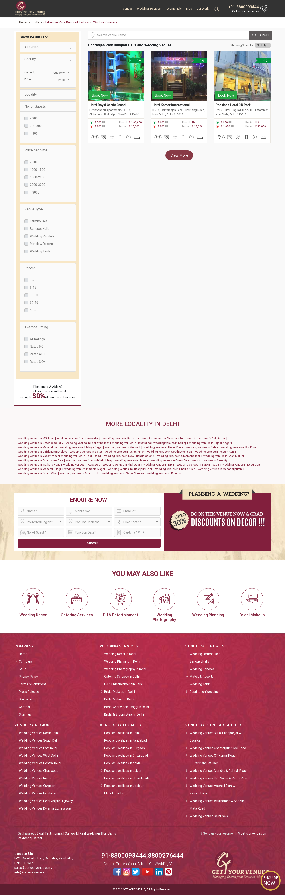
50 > (33, 310)
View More (179, 155)
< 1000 (34, 162)
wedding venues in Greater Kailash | (180, 456)
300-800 (36, 126)
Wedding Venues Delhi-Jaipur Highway (46, 801)
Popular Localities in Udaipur (124, 786)
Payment (24, 838)
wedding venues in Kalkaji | (171, 443)
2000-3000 (37, 185)
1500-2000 (37, 177)
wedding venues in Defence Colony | (42, 443)
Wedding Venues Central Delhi (40, 763)
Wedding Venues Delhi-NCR (209, 816)
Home (23, 654)
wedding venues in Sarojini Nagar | (199, 464)
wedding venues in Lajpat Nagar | (211, 443)
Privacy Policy (28, 676)
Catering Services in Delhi (122, 676)
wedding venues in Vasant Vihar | (39, 456)
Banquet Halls (39, 228)
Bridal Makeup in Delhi (119, 691)
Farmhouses (38, 221)
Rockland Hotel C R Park (233, 105)
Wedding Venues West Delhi (38, 755)
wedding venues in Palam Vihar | (39, 473)
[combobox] (59, 72)
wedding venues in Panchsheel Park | (42, 460)
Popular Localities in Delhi (122, 733)
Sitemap (25, 714)
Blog (189, 8)
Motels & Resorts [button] (202, 676)
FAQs (22, 669)
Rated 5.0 (36, 346)
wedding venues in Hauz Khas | (132, 443)
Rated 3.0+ (37, 361)
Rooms (47, 268)
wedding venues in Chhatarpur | (207, 438)
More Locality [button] (113, 793)
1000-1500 (37, 169)
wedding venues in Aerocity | (211, 460)
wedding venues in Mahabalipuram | (221, 469)
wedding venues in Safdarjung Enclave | (44, 451)
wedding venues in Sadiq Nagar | (86, 469)
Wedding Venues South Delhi (39, 740)
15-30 (34, 295)
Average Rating (47, 327)
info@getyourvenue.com (31, 872)
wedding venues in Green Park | (171, 460)
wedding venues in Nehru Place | (164, 447)
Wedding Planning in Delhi (122, 661)
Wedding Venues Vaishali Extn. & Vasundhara (212, 789)
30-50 (34, 302)
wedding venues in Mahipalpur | (39, 447)
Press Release (29, 691)
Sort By (47, 59)
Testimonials (173, 8)
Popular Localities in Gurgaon (124, 748)
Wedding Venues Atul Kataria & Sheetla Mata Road (217, 804)
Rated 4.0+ (37, 354)
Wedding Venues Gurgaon (37, 786)
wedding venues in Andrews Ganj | (80, 438)
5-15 (33, 287)
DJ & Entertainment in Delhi (123, 684)
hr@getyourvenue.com (251, 833)
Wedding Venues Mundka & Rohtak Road (218, 770)
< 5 (32, 280)
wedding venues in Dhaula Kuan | (176, 469)
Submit (92, 543)
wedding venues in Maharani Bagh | (41, 469)
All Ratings (37, 339)
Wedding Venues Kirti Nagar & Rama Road (219, 778)
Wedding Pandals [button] (202, 669)
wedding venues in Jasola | (133, 460)
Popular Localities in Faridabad (125, 740)
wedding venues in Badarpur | (122, 438)
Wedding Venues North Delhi (39, 733)
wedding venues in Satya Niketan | (124, 473)
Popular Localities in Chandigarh (126, 778)
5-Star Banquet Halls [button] (204, 763)
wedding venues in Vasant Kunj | (216, 451)
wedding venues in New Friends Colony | (130, 456)
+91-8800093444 (243, 6)
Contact (24, 707)
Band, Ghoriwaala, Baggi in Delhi (126, 707)
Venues (127, 8)
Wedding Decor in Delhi (120, 654)
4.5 (264, 60)
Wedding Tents (40, 251)
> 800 (34, 133)
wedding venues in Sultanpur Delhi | (131, 469)
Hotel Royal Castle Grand (107, 105)
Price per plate (47, 150)
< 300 (34, 118)
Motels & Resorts (42, 244)
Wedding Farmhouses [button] (205, 654)
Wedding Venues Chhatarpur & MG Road (218, 748)
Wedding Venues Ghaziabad (38, 770)
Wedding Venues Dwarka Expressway (45, 808)
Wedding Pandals (42, 236)
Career (37, 838)
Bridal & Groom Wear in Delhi (124, 714)
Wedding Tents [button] (200, 684)
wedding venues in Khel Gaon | (123, 464)
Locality (47, 94)
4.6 (138, 60)
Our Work (203, 8)
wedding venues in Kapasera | (83, 464)
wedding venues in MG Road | (37, 438)
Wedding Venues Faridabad (38, 793)
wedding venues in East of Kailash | (89, 443)
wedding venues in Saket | (87, 451)
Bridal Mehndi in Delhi (119, 699)
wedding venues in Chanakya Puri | (164, 438)
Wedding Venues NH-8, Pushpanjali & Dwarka (215, 736)
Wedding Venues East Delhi (38, 748)
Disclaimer (26, 699)
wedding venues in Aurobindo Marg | (90, 460)
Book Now (100, 95)
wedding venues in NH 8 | (160, 464)
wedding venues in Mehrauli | (124, 447)
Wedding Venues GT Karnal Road (213, 755)
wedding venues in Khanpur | (166, 473)
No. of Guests (47, 106)
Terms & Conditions (32, 684)
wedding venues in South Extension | (171, 451)
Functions (109, 833)
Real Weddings (90, 833)
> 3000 (34, 192)
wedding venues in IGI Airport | (242, 464)
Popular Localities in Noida (122, 763)
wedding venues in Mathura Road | (40, 464)
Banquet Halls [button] (199, 661)
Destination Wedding (204, 691)
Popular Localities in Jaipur (123, 770)
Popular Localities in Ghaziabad (126, 755)
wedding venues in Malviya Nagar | (82, 447)
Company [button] (26, 661)
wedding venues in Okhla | (203, 447)
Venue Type (47, 209)
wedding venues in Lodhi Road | (82, 456)
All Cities (47, 47)
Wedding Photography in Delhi (125, 669)
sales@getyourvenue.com (32, 867)
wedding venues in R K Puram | (241, 447)
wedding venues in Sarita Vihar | (126, 451)
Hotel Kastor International (171, 105)
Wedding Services (149, 8)
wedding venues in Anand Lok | (81, 473)
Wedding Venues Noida (35, 778)
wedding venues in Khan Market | (225, 456)
